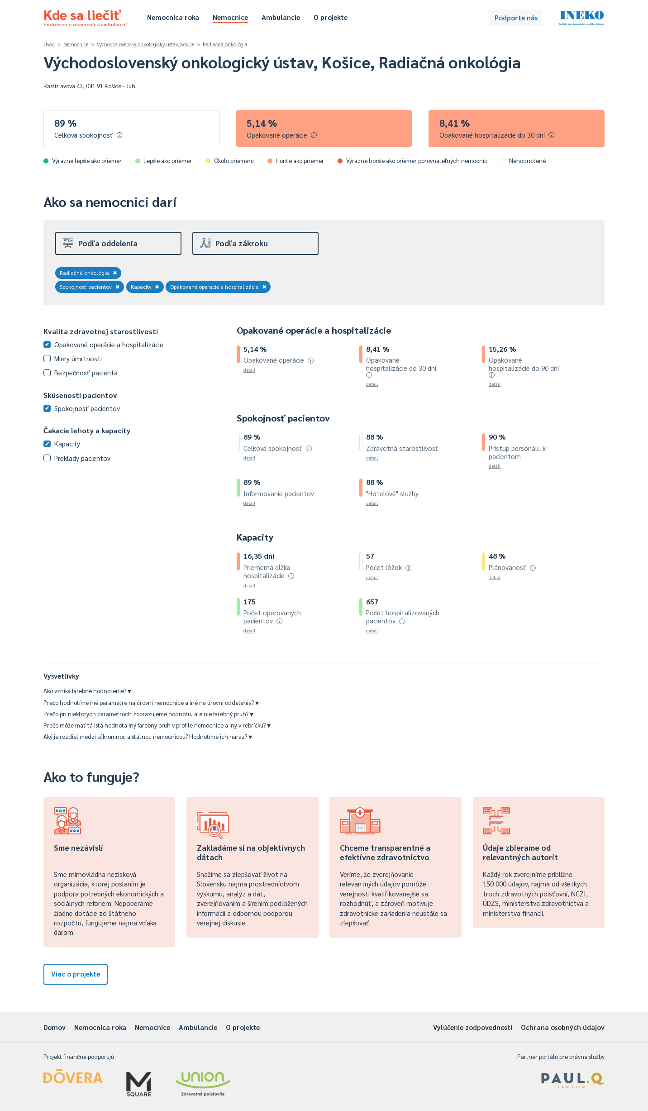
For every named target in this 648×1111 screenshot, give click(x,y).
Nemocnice (230, 17)
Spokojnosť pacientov (90, 286)
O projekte (331, 17)
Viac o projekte (75, 973)
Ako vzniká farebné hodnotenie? (87, 690)
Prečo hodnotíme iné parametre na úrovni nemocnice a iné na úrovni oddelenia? (151, 702)
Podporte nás (516, 17)
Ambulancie (281, 17)
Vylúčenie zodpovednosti (472, 1027)
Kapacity (145, 286)
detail (249, 370)
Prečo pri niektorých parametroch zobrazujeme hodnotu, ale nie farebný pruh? (148, 714)
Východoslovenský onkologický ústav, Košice (145, 44)
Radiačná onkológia (225, 44)
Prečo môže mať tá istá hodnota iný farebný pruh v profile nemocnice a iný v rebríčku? (157, 725)
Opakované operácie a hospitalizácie (218, 286)
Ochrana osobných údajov (563, 1027)
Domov (54, 1027)
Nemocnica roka (173, 17)
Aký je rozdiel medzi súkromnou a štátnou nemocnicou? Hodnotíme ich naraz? (147, 736)
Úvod (49, 44)
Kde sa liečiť (85, 16)
